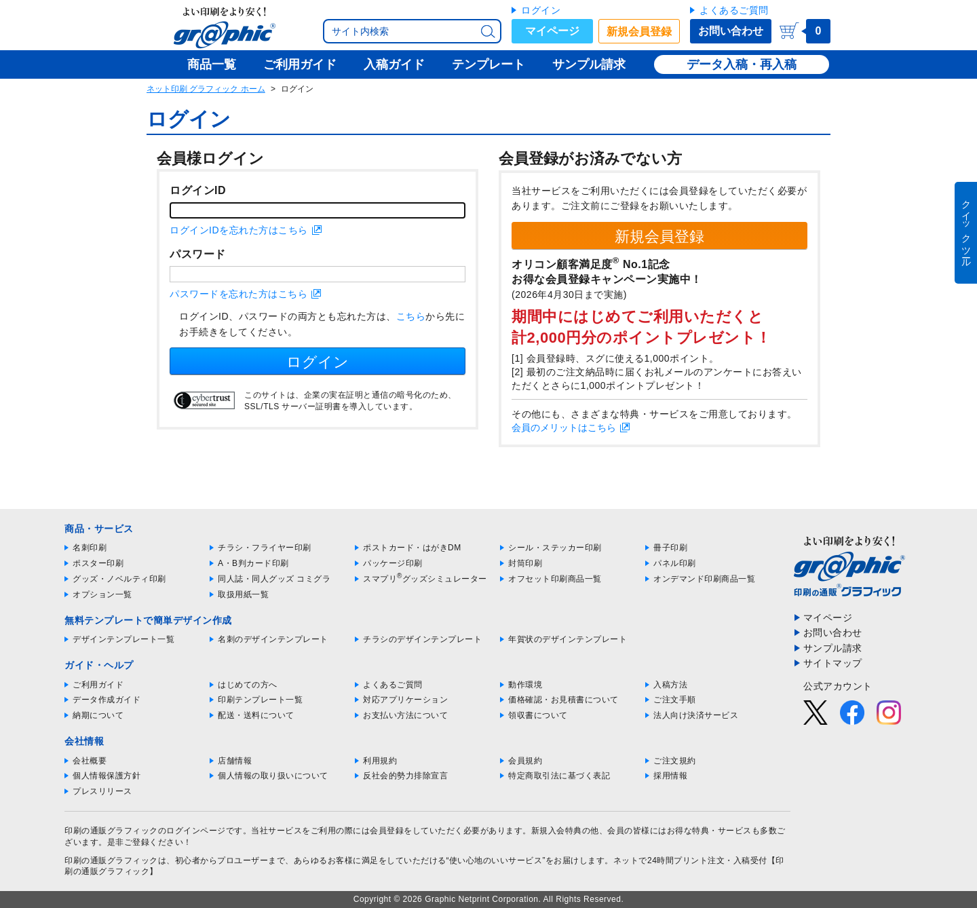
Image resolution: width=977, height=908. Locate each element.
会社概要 (90, 760)
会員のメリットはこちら (564, 427)
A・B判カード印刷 (253, 563)
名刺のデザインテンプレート (273, 639)
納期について (98, 715)
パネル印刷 (674, 563)
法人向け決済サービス (695, 715)
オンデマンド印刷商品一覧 (704, 579)
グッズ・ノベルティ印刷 (119, 579)
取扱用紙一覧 (243, 594)
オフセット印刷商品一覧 (555, 579)
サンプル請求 (832, 648)
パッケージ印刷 (393, 563)
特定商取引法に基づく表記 (559, 775)
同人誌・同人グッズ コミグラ (274, 579)
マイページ (552, 31)
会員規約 (525, 760)
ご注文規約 (674, 760)
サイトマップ (832, 663)
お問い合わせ (730, 31)
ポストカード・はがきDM (412, 547)
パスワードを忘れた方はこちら (238, 293)
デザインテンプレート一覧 (123, 639)
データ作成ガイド (106, 699)
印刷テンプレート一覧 (260, 699)
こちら (411, 316)
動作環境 (525, 684)
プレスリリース (102, 791)
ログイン (540, 10)
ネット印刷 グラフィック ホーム (206, 89)
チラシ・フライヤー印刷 (264, 547)
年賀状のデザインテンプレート (567, 639)
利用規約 (380, 760)
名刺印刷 (90, 547)
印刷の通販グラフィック (111, 860)
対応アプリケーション (405, 699)
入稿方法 (670, 684)
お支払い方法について (405, 715)
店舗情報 (235, 760)
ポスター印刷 (98, 563)
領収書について (538, 715)
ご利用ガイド (98, 684)
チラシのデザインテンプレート (422, 639)
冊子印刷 (670, 547)
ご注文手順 (674, 699)
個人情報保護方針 (106, 775)
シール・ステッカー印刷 (555, 547)
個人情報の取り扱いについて (273, 775)
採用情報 (670, 775)
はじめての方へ (247, 684)
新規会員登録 (639, 31)
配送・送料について (256, 715)
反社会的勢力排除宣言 (405, 775)
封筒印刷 (525, 563)
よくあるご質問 (734, 10)
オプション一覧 (102, 594)
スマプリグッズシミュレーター (425, 579)
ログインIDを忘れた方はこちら (239, 230)
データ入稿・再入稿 (742, 64)
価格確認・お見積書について (563, 699)
